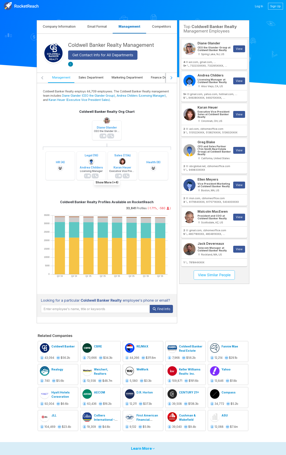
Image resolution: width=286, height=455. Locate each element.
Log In (259, 6)
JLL (53, 415)
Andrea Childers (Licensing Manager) (141, 95)
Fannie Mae (230, 346)
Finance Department (165, 77)
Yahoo (226, 369)
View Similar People (214, 275)
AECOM (99, 392)
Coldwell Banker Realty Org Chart (107, 112)
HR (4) (60, 162)
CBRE (98, 346)
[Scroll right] (171, 78)
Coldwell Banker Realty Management (111, 45)
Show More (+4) (107, 182)
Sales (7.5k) (122, 155)
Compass (229, 392)
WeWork (142, 369)
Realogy (57, 369)
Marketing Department (127, 77)
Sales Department (90, 77)
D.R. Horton (144, 392)
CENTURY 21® (189, 392)
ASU (225, 415)
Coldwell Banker (63, 346)
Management (61, 77)
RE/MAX (142, 346)
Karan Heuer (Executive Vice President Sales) (79, 99)
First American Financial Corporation (147, 420)
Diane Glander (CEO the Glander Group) (88, 95)
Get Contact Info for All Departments (102, 55)
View (239, 48)
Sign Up (275, 6)
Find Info (161, 309)
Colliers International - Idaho (104, 420)
